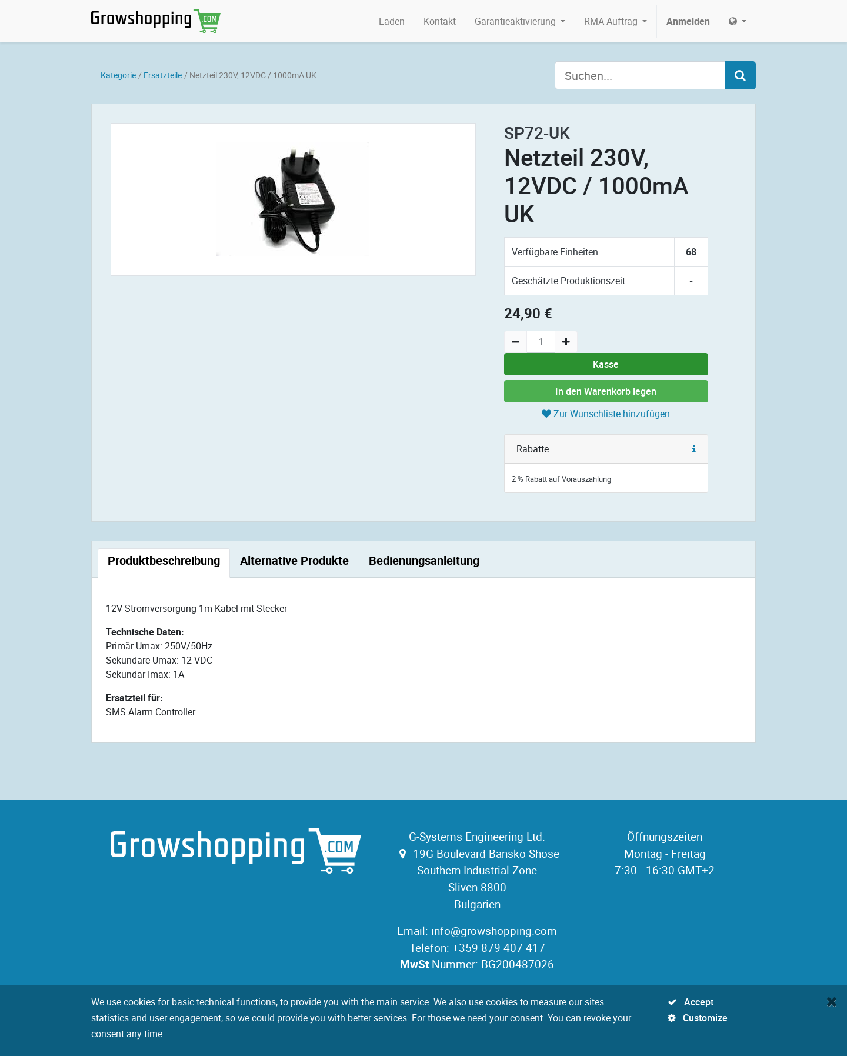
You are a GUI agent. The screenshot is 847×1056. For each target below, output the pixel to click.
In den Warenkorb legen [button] (605, 391)
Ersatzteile (163, 75)
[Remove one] (515, 342)
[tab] (164, 563)
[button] (694, 449)
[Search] (740, 75)
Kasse (606, 364)
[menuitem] (391, 21)
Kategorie (118, 75)
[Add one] (566, 342)
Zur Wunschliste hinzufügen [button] (606, 413)
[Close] (832, 1001)
